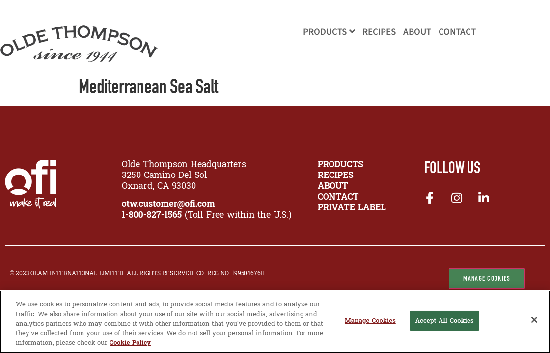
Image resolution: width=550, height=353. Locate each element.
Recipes (379, 32)
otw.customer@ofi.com (168, 204)
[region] (275, 321)
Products (329, 32)
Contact (457, 32)
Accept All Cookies (444, 321)
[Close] (534, 319)
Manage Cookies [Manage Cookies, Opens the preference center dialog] (370, 321)
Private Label (352, 208)
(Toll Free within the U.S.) (207, 215)
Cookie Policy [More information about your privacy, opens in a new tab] (130, 343)
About (417, 32)
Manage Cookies (486, 278)
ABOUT (333, 186)
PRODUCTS (340, 165)
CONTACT (338, 197)
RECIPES (336, 175)
